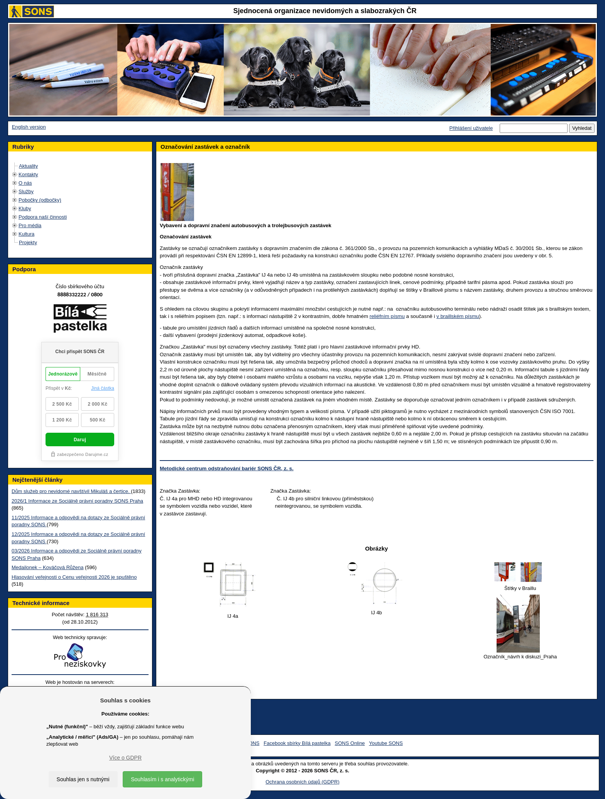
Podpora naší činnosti (43, 217)
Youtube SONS (386, 743)
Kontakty (28, 174)
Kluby (25, 208)
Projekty (28, 242)
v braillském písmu (457, 316)
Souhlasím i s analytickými (162, 779)
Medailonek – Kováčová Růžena (47, 567)
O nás (25, 183)
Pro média (30, 225)
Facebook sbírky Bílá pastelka (297, 743)
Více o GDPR (125, 758)
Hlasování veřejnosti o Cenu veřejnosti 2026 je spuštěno (74, 577)
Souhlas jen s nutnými (83, 779)
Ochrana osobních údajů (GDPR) (302, 782)
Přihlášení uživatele (471, 128)
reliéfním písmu (387, 316)
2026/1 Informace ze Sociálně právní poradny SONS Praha (77, 501)
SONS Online (350, 743)
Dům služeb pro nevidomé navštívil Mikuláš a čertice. (71, 491)
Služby (26, 191)
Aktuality (28, 166)
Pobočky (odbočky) (40, 200)
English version (29, 127)
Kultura (26, 234)
